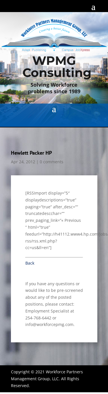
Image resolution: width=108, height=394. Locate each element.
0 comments (51, 161)
